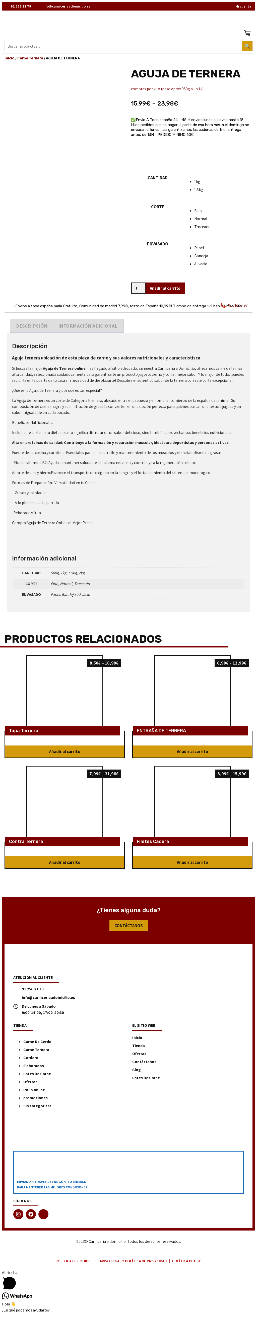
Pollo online (34, 1091)
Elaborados (33, 1067)
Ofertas (30, 1083)
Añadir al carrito (166, 290)
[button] (64, 753)
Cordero (30, 1059)
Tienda (138, 1047)
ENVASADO (157, 245)
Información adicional (87, 327)
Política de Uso (187, 1262)
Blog (136, 1071)
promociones (35, 1099)
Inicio (10, 59)
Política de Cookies (74, 1262)
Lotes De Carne (37, 1075)
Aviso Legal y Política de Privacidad (133, 1262)
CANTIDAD (158, 179)
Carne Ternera (30, 59)
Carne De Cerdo (37, 1043)
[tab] (32, 327)
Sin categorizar (37, 1107)
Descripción (31, 327)
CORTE (157, 208)
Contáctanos (144, 1063)
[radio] (222, 183)
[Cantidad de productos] (138, 290)
